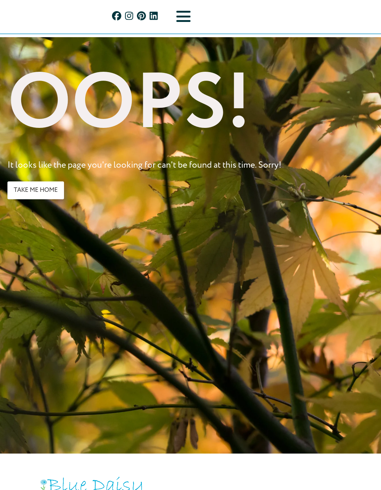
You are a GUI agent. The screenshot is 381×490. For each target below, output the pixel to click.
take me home (36, 190)
